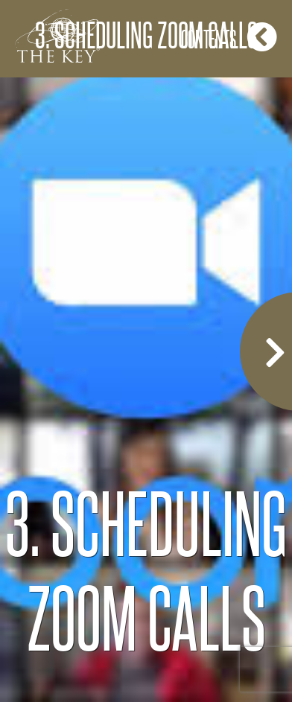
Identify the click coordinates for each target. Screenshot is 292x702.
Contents (229, 37)
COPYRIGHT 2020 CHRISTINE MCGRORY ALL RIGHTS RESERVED (145, 655)
